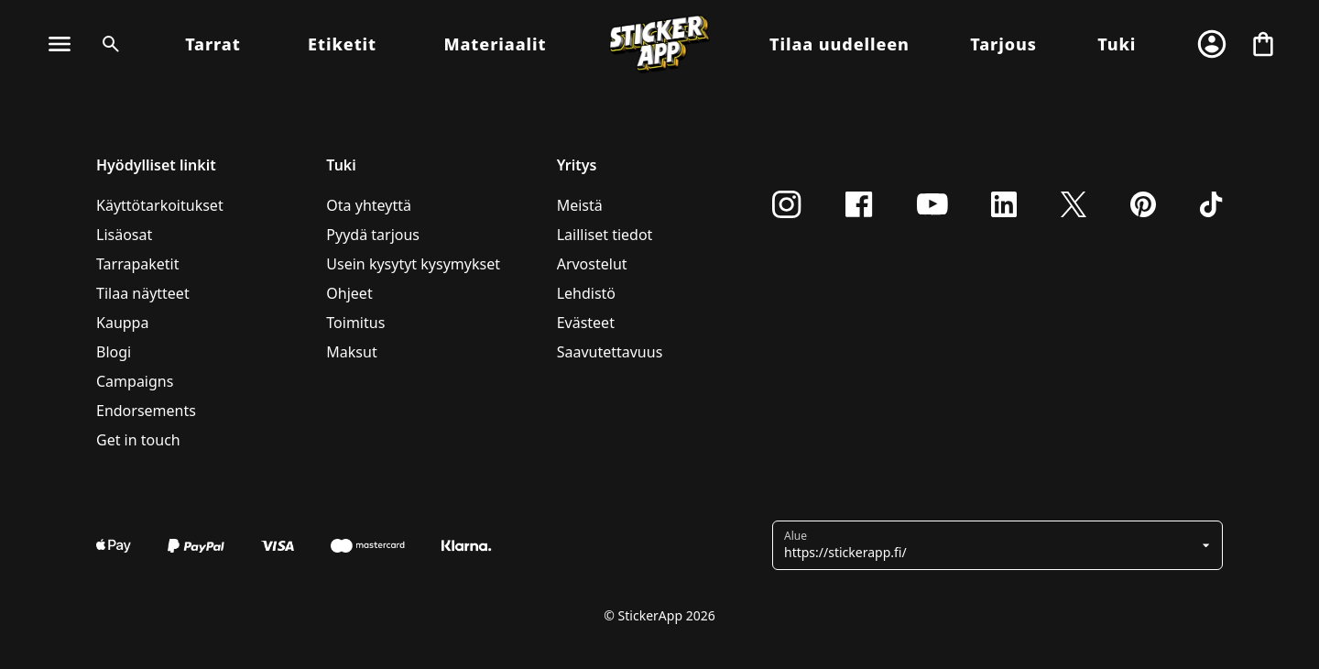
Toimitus (355, 323)
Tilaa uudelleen (839, 44)
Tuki (1116, 44)
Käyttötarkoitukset (159, 205)
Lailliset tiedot (605, 235)
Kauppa (122, 323)
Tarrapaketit (138, 264)
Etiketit (342, 44)
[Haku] (107, 44)
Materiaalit (494, 44)
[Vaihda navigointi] (59, 44)
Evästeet (586, 323)
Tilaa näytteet (143, 293)
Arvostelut (592, 264)
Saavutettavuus (610, 352)
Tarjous (1003, 44)
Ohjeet (349, 293)
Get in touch (138, 440)
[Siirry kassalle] (1263, 44)
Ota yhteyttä (368, 205)
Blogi (113, 352)
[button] (990, 545)
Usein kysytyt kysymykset (413, 264)
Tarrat (213, 44)
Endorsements (146, 410)
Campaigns (134, 381)
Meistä (580, 205)
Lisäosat (124, 235)
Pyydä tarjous (373, 235)
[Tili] (1211, 44)
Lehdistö (586, 293)
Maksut (351, 352)
